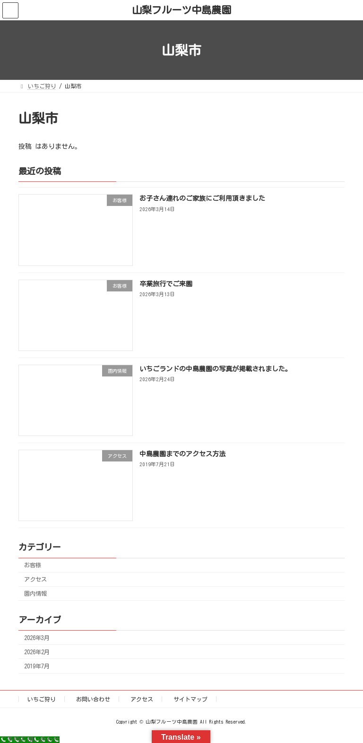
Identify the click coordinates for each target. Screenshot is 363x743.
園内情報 (35, 594)
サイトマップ (190, 699)
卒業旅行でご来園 (165, 284)
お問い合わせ (93, 699)
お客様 (32, 565)
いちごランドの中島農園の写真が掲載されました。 (215, 369)
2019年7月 (37, 666)
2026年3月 (37, 638)
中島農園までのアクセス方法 (182, 454)
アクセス (35, 579)
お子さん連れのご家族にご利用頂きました (202, 199)
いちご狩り (41, 699)
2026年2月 (37, 652)
